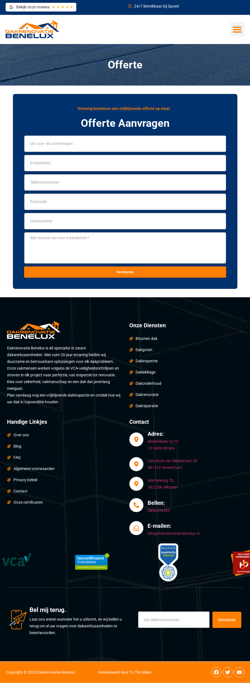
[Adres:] (136, 439)
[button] (237, 29)
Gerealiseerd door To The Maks (125, 672)
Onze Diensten (147, 325)
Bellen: (156, 502)
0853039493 (159, 510)
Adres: (156, 433)
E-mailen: (159, 525)
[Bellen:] (136, 505)
